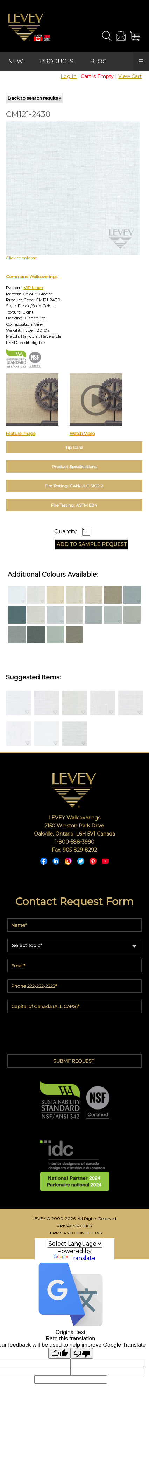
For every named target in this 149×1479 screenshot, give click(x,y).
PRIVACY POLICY (75, 1225)
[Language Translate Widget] (74, 1244)
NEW (15, 61)
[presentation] (74, 1031)
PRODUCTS (56, 61)
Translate (74, 1258)
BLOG (98, 61)
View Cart (130, 76)
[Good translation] (59, 1353)
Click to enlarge (21, 257)
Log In (69, 76)
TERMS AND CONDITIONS (75, 1232)
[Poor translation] (82, 1353)
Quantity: (66, 531)
